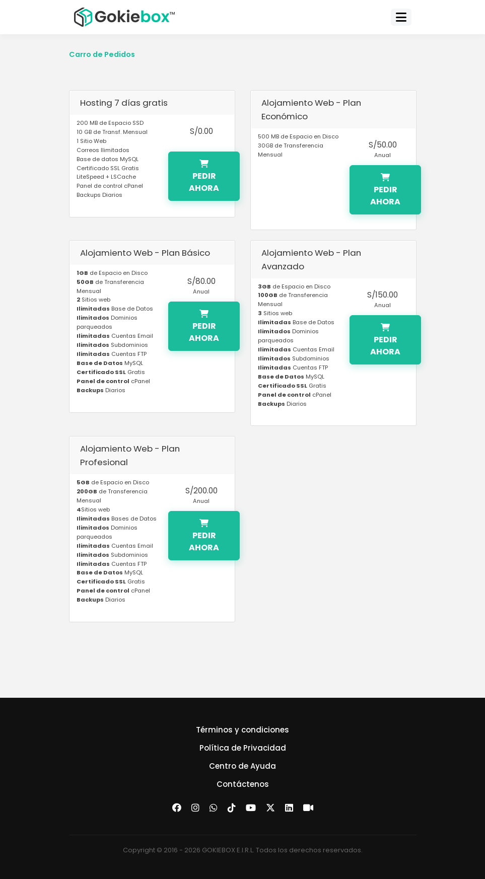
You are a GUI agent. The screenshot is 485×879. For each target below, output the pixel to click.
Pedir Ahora (204, 177)
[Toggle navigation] (401, 17)
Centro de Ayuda (242, 766)
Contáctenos (243, 784)
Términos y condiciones (242, 729)
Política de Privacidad (242, 748)
